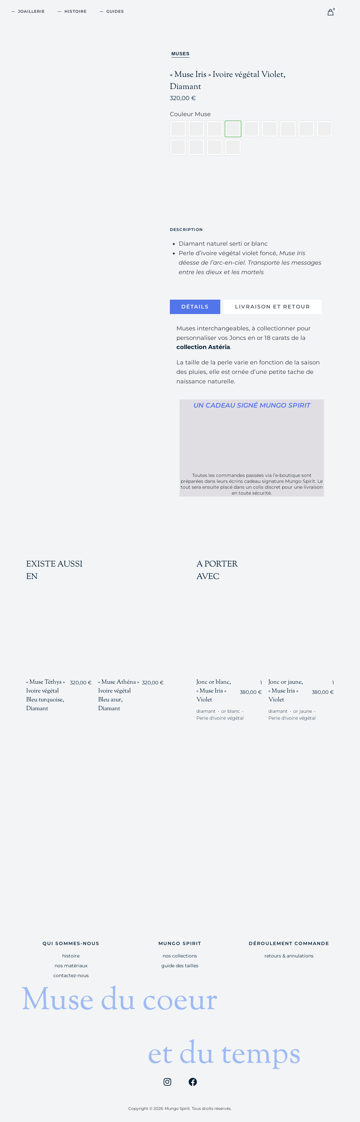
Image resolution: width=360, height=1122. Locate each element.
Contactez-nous (71, 975)
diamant (206, 711)
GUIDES (115, 11)
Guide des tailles (179, 966)
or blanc (230, 711)
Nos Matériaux (71, 966)
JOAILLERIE (31, 11)
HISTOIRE (75, 11)
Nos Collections (180, 956)
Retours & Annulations (289, 956)
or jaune (302, 711)
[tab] (195, 307)
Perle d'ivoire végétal (220, 718)
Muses (180, 53)
